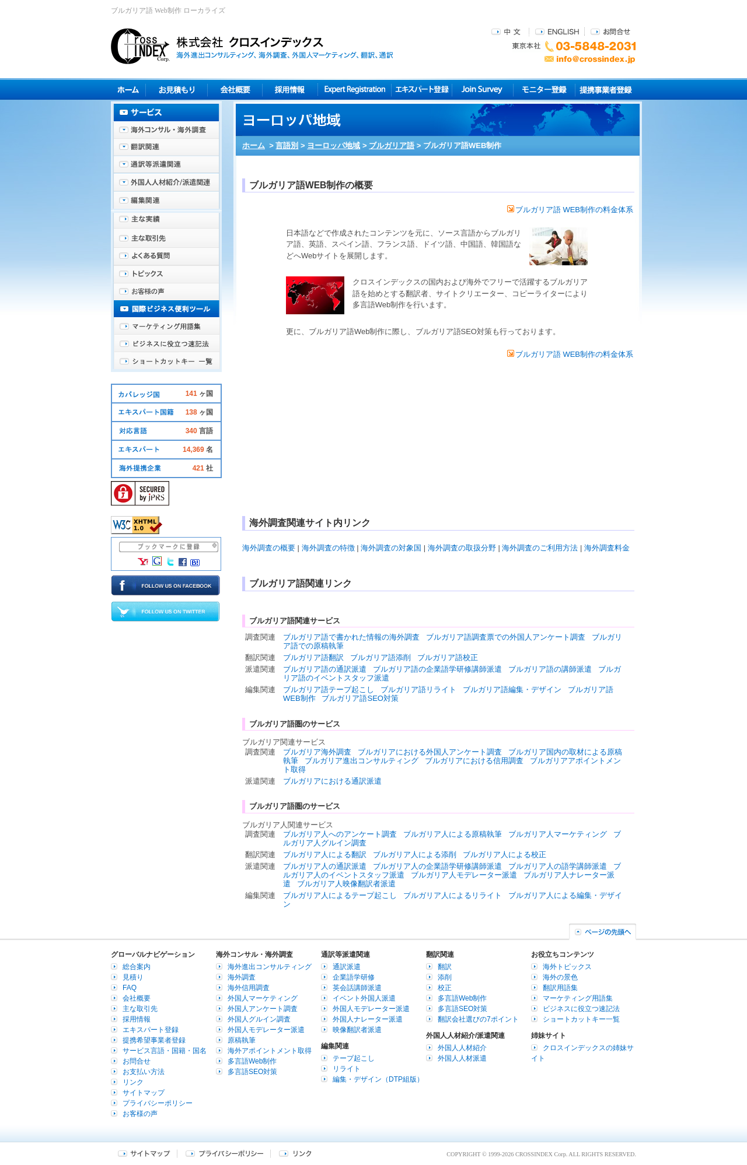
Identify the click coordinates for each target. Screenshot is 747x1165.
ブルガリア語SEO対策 (360, 698)
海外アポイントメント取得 (270, 1051)
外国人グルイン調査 (259, 1019)
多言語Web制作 (252, 1061)
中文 (507, 31)
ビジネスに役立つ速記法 (166, 344)
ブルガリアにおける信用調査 (474, 760)
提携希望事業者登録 (154, 1040)
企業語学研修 (354, 977)
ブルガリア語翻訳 (313, 657)
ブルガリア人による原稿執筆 (452, 834)
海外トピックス (166, 274)
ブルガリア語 (391, 145)
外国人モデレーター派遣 (266, 1030)
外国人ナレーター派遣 (368, 1019)
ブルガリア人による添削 (414, 854)
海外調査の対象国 (391, 547)
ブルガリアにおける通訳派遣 (332, 781)
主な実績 (166, 221)
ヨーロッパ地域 (333, 145)
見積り (176, 89)
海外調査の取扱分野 (462, 547)
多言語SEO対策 (252, 1072)
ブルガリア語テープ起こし (328, 689)
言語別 (286, 145)
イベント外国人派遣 (364, 998)
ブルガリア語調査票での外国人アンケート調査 (505, 637)
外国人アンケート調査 (263, 1009)
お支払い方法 (144, 1072)
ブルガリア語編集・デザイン (512, 689)
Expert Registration (354, 89)
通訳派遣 (347, 967)
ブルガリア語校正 (447, 657)
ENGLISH (557, 31)
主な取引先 (166, 239)
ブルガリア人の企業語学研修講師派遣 (437, 866)
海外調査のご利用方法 (540, 547)
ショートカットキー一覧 (166, 361)
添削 (445, 977)
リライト (347, 1069)
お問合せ (610, 31)
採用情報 (290, 89)
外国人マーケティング (263, 998)
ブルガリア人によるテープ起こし (340, 895)
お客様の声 (166, 291)
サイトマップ (144, 1093)
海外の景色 (560, 977)
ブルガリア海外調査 (317, 752)
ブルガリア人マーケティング (557, 834)
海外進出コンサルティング (270, 967)
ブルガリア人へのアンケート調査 (340, 834)
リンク (133, 1082)
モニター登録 (544, 89)
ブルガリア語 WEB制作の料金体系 (570, 209)
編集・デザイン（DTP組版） (378, 1079)
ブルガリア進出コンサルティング (361, 760)
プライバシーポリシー (158, 1103)
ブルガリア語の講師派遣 (550, 669)
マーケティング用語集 (166, 326)
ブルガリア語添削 (380, 657)
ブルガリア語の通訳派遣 (324, 669)
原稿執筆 (242, 1040)
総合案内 (137, 967)
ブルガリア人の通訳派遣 (324, 866)
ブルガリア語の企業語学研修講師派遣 (437, 669)
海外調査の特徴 (328, 547)
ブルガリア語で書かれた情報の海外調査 (351, 637)
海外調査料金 (607, 547)
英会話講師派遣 (357, 988)
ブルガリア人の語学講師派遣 (557, 866)
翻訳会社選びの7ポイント (478, 1019)
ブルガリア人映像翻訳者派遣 (346, 883)
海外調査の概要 (268, 547)
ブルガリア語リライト (418, 689)
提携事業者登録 (605, 89)
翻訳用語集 (560, 988)
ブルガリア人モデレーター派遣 (464, 875)
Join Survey (483, 89)
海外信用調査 (249, 988)
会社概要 (235, 89)
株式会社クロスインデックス (252, 46)
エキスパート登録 (421, 89)
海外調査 (242, 977)
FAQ (130, 988)
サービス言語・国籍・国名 (165, 1051)
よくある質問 (166, 256)
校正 (445, 988)
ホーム (253, 145)
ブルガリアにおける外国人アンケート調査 (430, 752)
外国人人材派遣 (462, 1058)
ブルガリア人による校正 (504, 854)
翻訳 (445, 967)
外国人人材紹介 (462, 1048)
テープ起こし (354, 1058)
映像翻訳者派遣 (357, 1030)
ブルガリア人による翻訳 (324, 854)
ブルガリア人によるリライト (452, 895)
